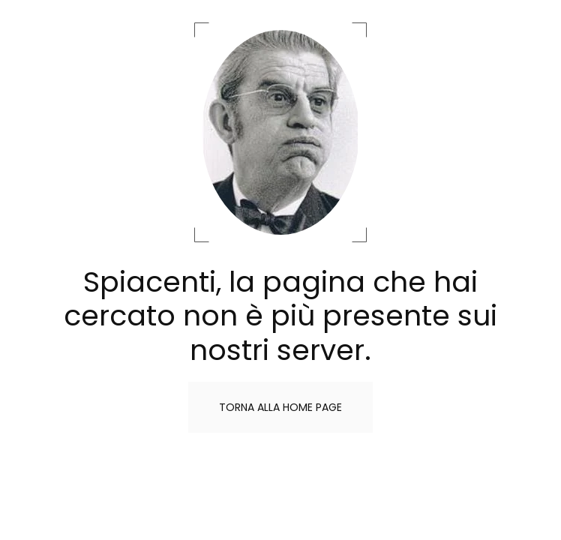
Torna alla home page (280, 407)
